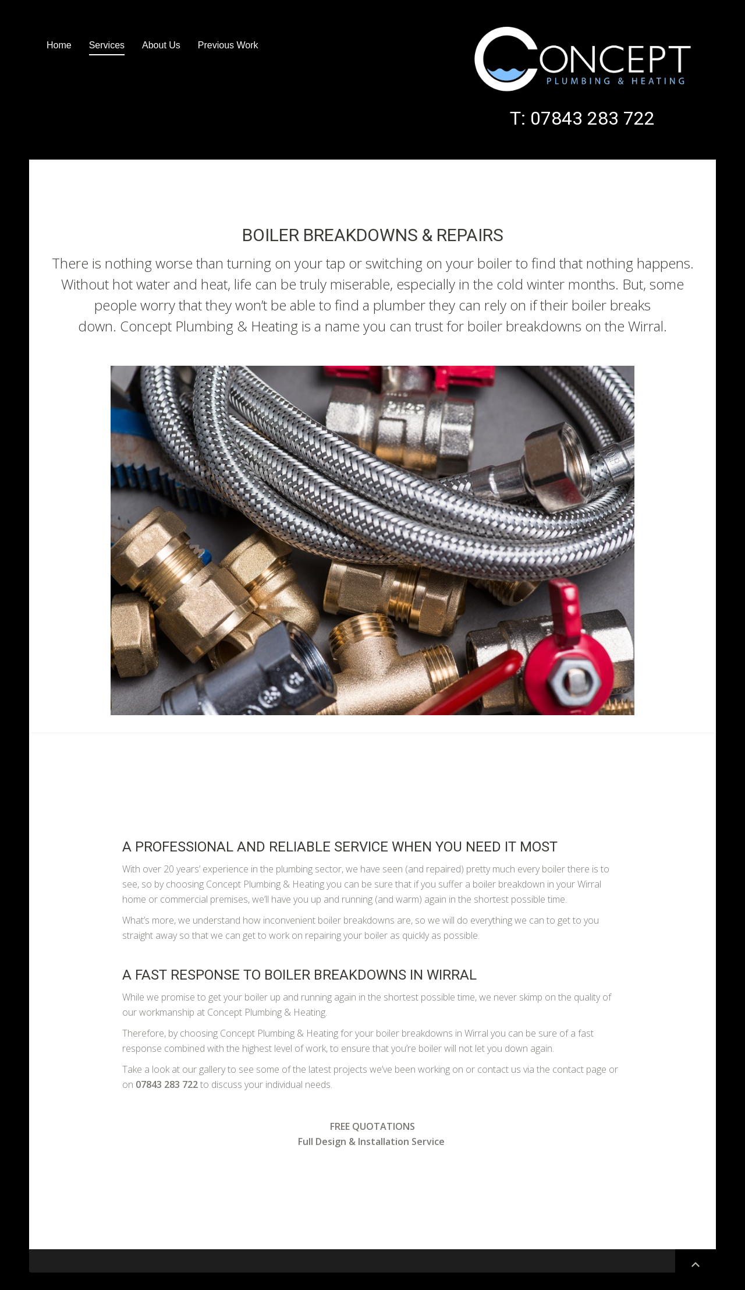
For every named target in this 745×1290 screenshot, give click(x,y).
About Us (161, 45)
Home (59, 45)
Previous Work (228, 45)
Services (107, 45)
